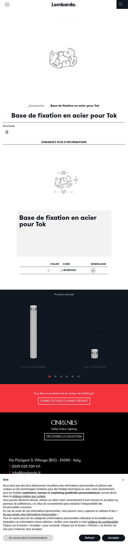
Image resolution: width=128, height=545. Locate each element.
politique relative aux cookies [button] (28, 496)
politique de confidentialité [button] (103, 521)
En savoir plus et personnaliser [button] (28, 537)
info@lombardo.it (26, 472)
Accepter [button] (113, 537)
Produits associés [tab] (64, 294)
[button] (50, 376)
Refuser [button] (90, 537)
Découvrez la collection (64, 436)
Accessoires (36, 105)
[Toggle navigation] (7, 4)
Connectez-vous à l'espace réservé (64, 401)
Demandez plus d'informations (64, 142)
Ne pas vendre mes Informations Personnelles (29, 514)
